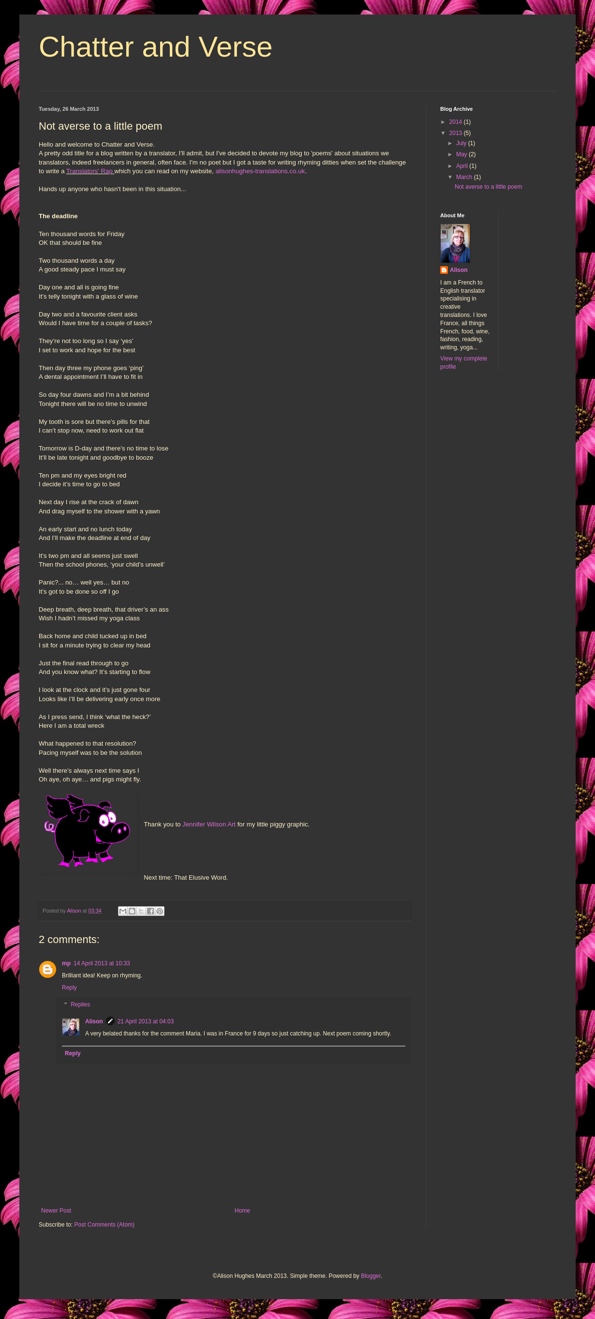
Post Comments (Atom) (104, 1224)
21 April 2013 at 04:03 (146, 1021)
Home (242, 1210)
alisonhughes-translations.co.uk (260, 171)
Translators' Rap (89, 171)
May (462, 154)
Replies (80, 1005)
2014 (456, 122)
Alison (94, 1021)
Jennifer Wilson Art (210, 824)
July (462, 143)
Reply (69, 987)
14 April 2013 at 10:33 (102, 963)
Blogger (371, 1276)
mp (66, 963)
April (462, 166)
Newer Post (56, 1210)
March (465, 177)
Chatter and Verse (156, 46)
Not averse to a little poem (488, 186)
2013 (456, 133)
